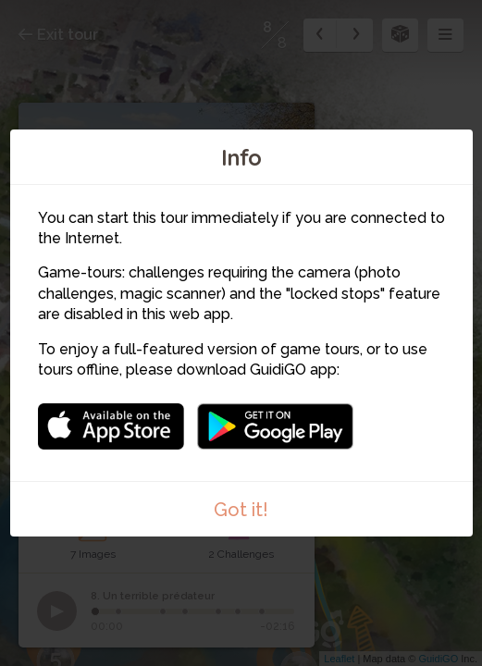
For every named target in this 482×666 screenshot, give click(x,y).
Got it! (241, 510)
